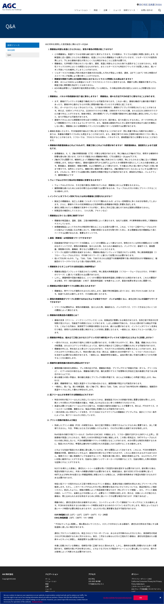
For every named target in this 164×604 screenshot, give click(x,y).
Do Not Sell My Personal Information (117, 598)
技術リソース (13, 45)
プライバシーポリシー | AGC (141, 579)
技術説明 (11, 50)
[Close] (160, 597)
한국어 (159, 4)
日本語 (151, 4)
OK (140, 598)
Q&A (9, 54)
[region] (82, 598)
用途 (47, 584)
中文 (145, 4)
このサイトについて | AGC (140, 586)
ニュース (48, 589)
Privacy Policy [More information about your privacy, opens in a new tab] (37, 602)
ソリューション (50, 581)
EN (140, 4)
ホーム (47, 579)
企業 (47, 586)
